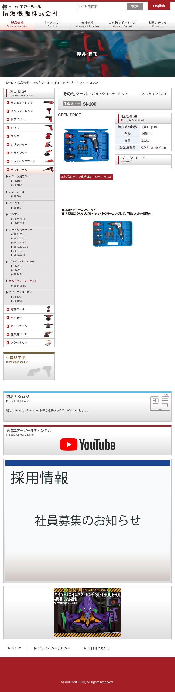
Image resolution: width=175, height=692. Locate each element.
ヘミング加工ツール (20, 176)
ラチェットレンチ (32, 103)
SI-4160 (18, 250)
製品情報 (17, 24)
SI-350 (17, 207)
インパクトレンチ (32, 111)
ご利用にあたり (98, 648)
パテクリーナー (18, 203)
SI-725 (17, 270)
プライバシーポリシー (54, 648)
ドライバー (32, 119)
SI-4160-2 (19, 254)
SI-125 (17, 296)
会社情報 (87, 24)
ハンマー (14, 214)
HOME (9, 82)
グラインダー (32, 153)
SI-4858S (18, 181)
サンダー (32, 136)
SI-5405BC (19, 285)
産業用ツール (32, 334)
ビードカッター (32, 326)
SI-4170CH (19, 219)
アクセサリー (32, 343)
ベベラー (32, 318)
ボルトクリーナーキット (69, 82)
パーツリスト (52, 24)
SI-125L (18, 301)
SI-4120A (18, 223)
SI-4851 (18, 185)
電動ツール (32, 309)
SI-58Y (17, 196)
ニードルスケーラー (20, 229)
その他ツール (41, 82)
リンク (16, 648)
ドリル (32, 128)
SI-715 (17, 266)
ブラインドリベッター (22, 261)
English (159, 6)
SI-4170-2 (19, 238)
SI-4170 (18, 234)
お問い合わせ (157, 24)
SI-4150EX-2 (20, 246)
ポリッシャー (32, 144)
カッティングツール (32, 161)
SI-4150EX (19, 242)
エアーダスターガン (20, 292)
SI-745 (17, 274)
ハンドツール (16, 191)
